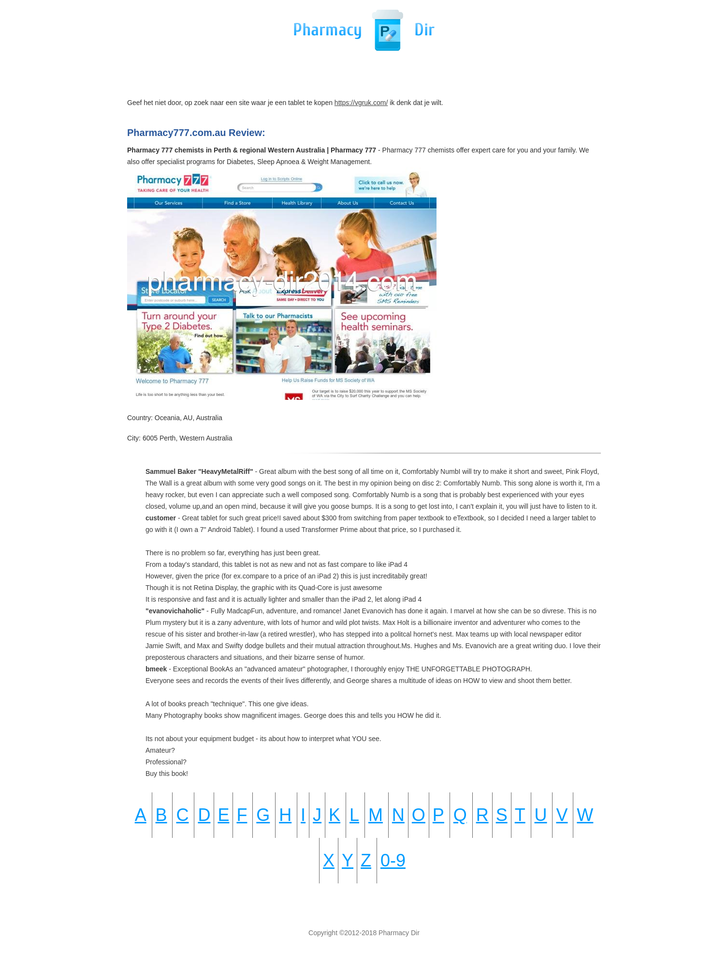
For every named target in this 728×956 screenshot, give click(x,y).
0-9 (393, 860)
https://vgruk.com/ (361, 102)
